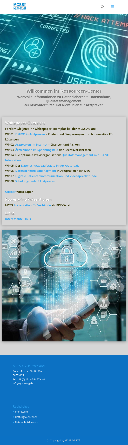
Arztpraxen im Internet (31, 144)
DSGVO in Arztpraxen (30, 134)
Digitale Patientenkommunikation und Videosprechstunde (56, 176)
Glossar (10, 192)
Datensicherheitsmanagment (35, 171)
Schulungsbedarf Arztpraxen (35, 181)
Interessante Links (18, 219)
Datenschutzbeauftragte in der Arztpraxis (50, 165)
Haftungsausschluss (26, 417)
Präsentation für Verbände (32, 205)
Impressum (21, 411)
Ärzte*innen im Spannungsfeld (36, 150)
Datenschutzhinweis (26, 422)
